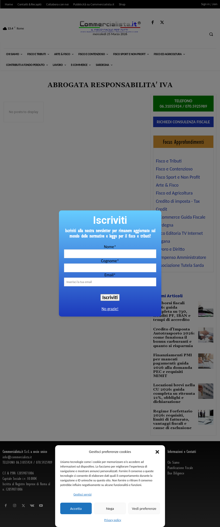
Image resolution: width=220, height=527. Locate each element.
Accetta (76, 508)
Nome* (110, 246)
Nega (110, 508)
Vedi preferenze (144, 508)
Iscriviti (110, 297)
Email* (110, 274)
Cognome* (110, 260)
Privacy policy (112, 520)
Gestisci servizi (83, 494)
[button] (157, 451)
